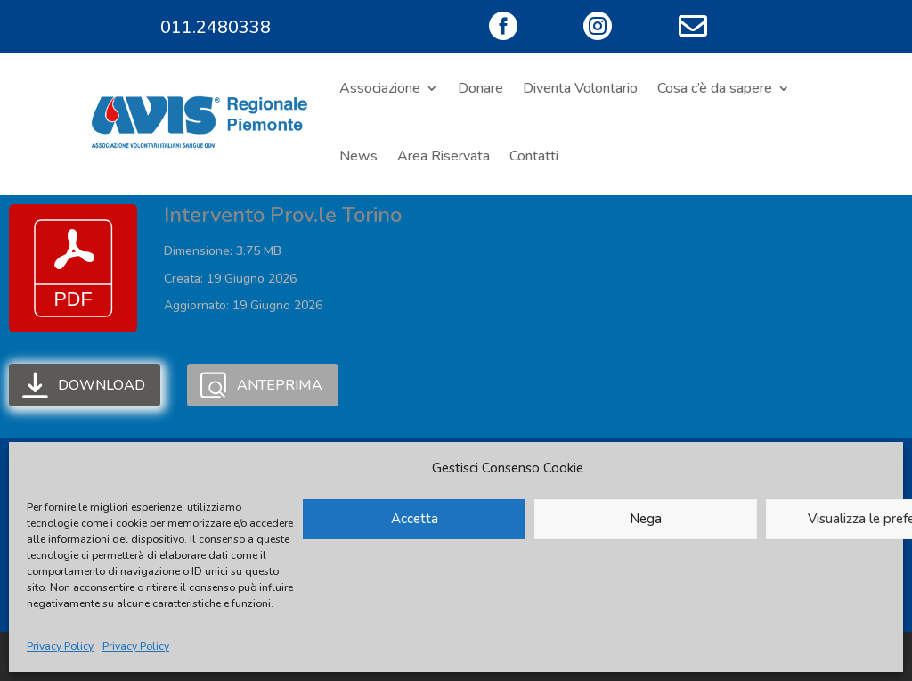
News (358, 156)
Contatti (533, 156)
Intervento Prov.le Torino (283, 215)
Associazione (379, 88)
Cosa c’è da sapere (714, 88)
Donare (480, 88)
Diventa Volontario (580, 88)
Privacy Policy (60, 646)
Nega (646, 519)
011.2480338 (215, 27)
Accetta (414, 519)
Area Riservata (443, 156)
